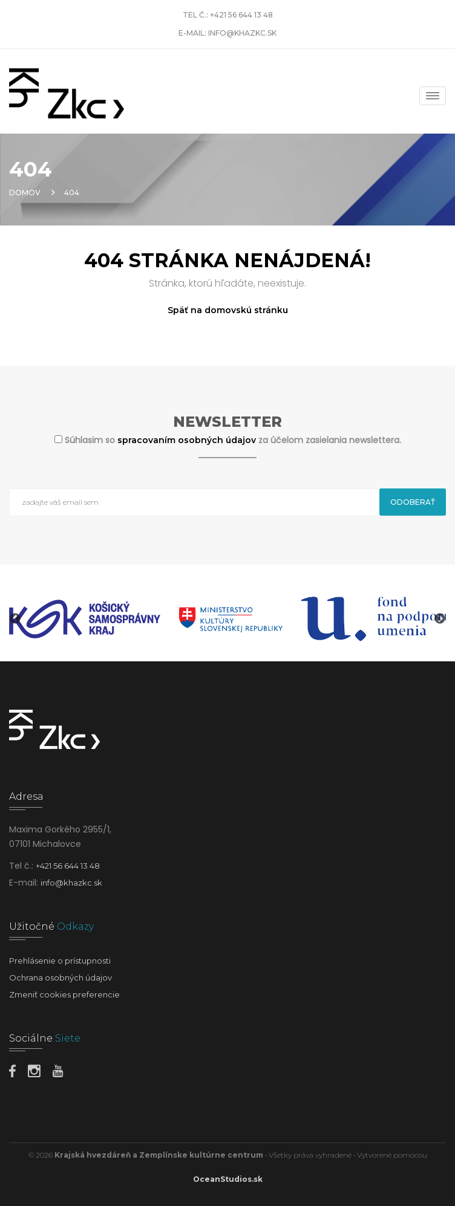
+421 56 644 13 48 (241, 14)
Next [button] (440, 619)
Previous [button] (15, 619)
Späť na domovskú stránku (228, 310)
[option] (84, 619)
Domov (25, 192)
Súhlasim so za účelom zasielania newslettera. (233, 440)
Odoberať (412, 502)
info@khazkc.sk (242, 32)
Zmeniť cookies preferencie (64, 994)
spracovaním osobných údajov (187, 440)
